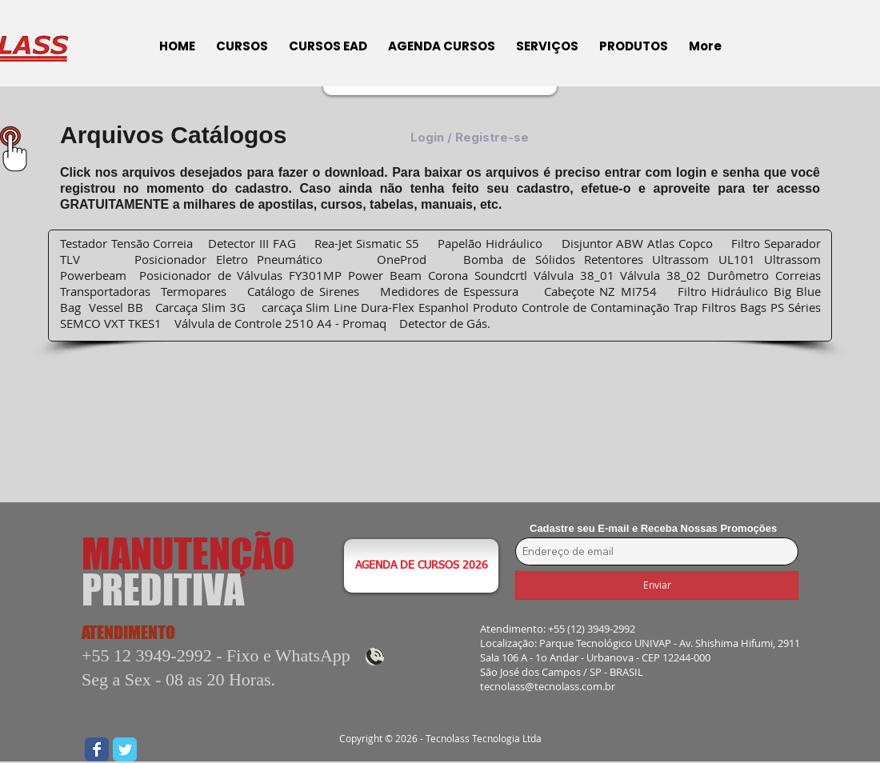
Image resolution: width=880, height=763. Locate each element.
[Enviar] (656, 585)
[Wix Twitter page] (125, 749)
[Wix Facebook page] (97, 749)
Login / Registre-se (469, 138)
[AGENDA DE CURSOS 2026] (421, 566)
